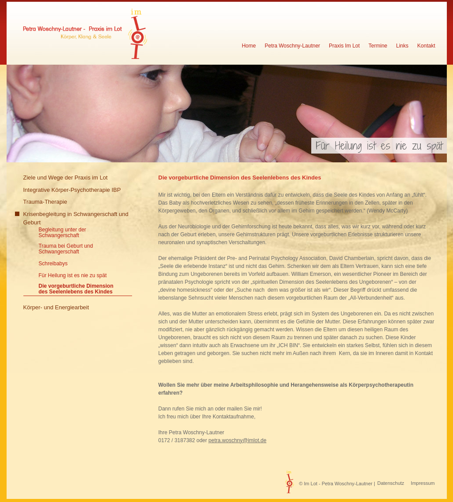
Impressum (423, 483)
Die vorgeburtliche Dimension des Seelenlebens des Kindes (76, 289)
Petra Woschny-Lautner (292, 46)
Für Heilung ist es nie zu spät (73, 275)
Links (402, 46)
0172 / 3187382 (176, 440)
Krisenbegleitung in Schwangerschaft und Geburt (76, 218)
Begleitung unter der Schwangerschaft (62, 232)
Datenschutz (390, 483)
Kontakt (426, 46)
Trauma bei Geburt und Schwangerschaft (66, 249)
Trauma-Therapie (45, 201)
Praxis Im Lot (344, 46)
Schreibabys (53, 264)
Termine (377, 46)
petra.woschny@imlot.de (238, 440)
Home (249, 46)
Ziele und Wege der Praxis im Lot (65, 177)
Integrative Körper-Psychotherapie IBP (72, 190)
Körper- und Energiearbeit (56, 307)
